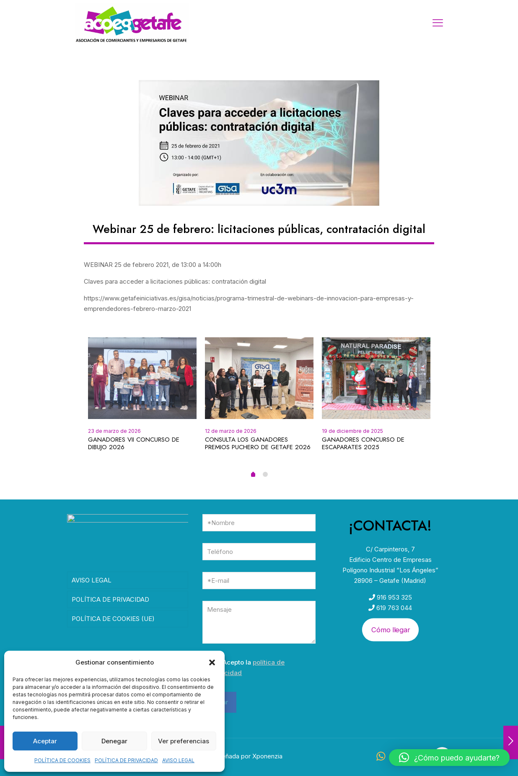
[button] (212, 662)
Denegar (114, 741)
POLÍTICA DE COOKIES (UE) (113, 622)
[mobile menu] (437, 23)
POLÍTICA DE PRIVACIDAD (126, 760)
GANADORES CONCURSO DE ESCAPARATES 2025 (363, 443)
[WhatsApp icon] (381, 757)
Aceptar (45, 741)
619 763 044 (393, 608)
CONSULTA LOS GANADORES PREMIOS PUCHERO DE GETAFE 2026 (258, 443)
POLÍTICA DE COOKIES (62, 760)
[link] (259, 143)
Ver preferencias (183, 741)
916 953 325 (393, 597)
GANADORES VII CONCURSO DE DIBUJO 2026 (133, 443)
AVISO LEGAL (178, 760)
